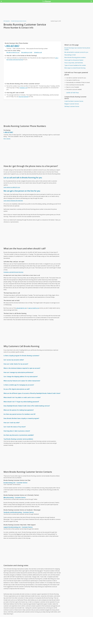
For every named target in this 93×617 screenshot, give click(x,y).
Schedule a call (38, 52)
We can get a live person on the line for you (22, 191)
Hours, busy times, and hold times (73, 63)
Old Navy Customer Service (71, 106)
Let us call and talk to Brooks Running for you (23, 177)
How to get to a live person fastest (73, 60)
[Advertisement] (32, 71)
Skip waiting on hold (26, 52)
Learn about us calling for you (12, 187)
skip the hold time (23, 96)
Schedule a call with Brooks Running (13, 272)
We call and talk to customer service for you (76, 52)
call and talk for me (21, 308)
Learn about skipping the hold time (13, 200)
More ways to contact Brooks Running (74, 68)
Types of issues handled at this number (75, 65)
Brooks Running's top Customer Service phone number (77, 48)
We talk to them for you (12, 52)
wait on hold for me (33, 308)
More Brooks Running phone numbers (75, 57)
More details (7, 139)
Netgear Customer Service (71, 104)
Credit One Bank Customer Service (73, 101)
